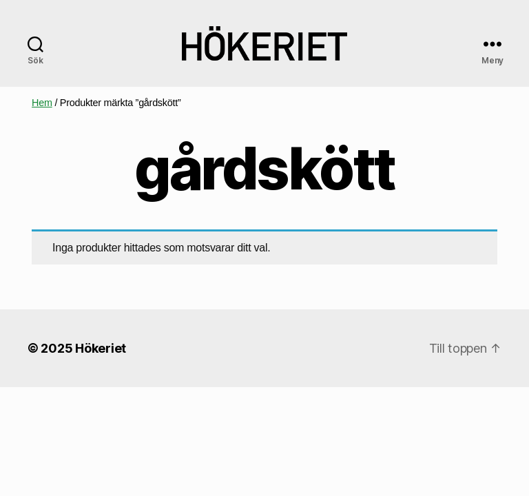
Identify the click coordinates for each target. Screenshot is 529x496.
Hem (42, 102)
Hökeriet (100, 348)
